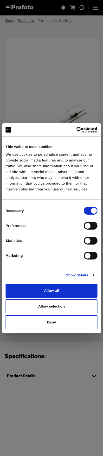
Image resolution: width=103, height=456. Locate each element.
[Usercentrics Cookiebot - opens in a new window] (76, 130)
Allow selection (51, 306)
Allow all (51, 290)
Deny (51, 322)
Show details (77, 275)
